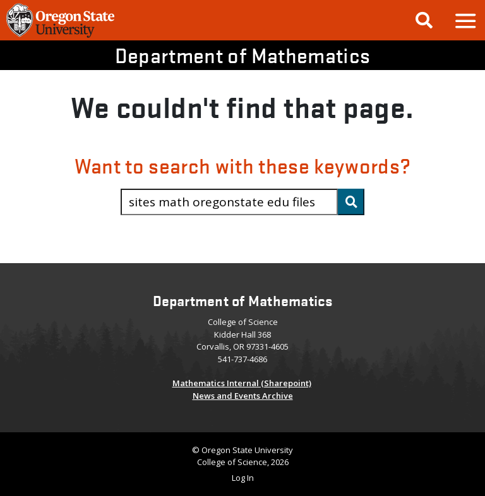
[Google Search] (424, 20)
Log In (243, 477)
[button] (465, 20)
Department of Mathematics (243, 55)
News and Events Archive (243, 395)
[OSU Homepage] (60, 36)
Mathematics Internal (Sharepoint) (241, 383)
